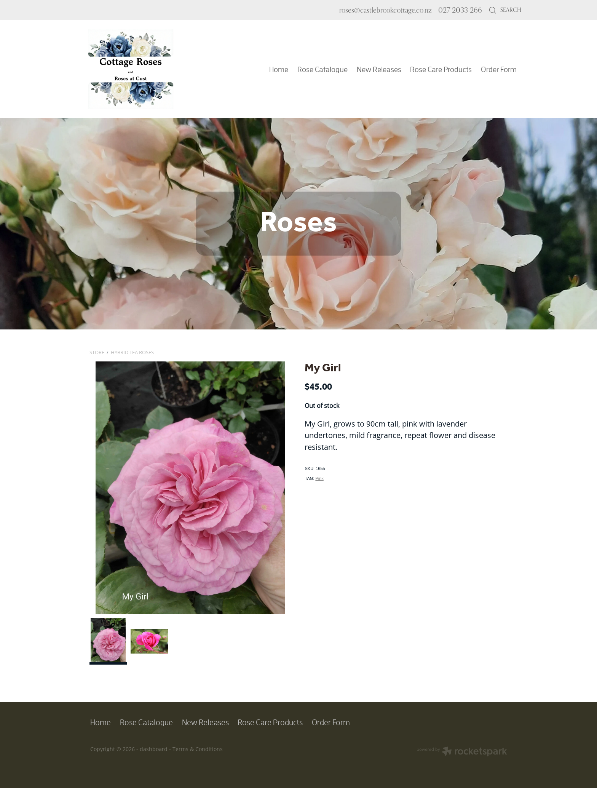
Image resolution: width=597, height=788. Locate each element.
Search (505, 9)
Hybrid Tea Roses (132, 352)
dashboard (154, 749)
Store (96, 352)
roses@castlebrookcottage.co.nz (385, 10)
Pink (319, 478)
